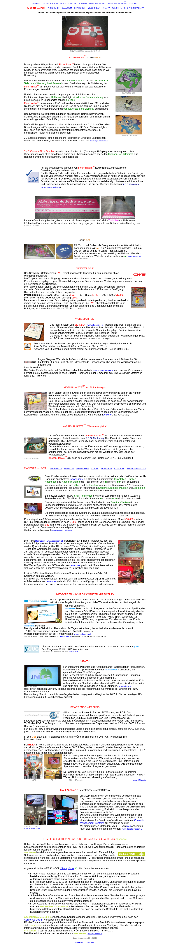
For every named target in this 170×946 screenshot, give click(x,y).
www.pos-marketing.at (50, 187)
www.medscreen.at (82, 634)
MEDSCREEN (94, 8)
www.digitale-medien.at (132, 829)
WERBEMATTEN (50, 3)
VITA (83, 661)
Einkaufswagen (98, 387)
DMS (128, 826)
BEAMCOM (67, 8)
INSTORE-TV (53, 8)
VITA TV (106, 8)
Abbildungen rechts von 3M (99, 141)
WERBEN (36, 3)
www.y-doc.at (73, 651)
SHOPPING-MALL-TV (134, 8)
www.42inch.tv (139, 780)
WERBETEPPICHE (68, 3)
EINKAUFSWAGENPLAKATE (92, 3)
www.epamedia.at (32, 828)
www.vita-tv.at (125, 686)
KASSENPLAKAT (72, 426)
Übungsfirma (67, 868)
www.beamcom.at (55, 541)
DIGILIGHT (133, 3)
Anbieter (107, 414)
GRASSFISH (80, 8)
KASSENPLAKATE (116, 3)
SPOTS (32, 468)
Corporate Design (33, 919)
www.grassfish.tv (95, 933)
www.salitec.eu (134, 256)
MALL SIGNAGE (69, 790)
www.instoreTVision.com (62, 530)
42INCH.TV (117, 8)
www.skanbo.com (95, 325)
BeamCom (40, 541)
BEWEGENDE (78, 707)
